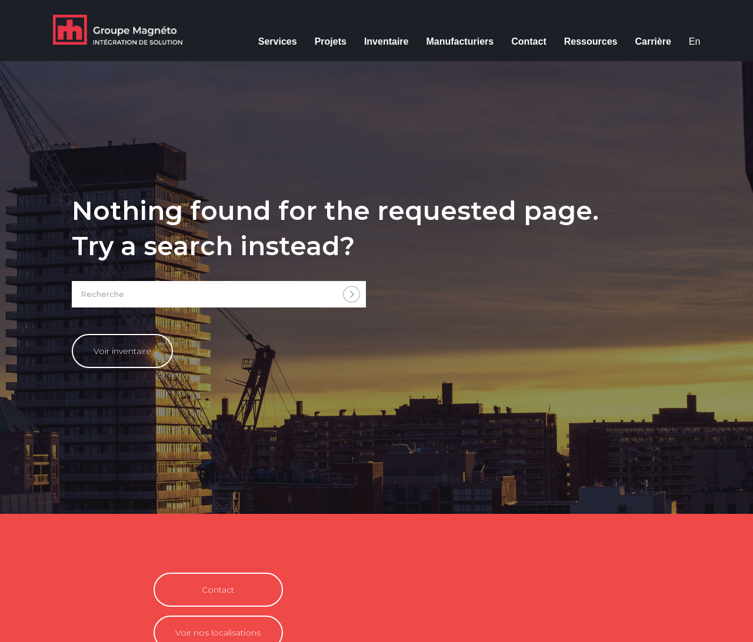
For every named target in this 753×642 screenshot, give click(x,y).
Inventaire (386, 41)
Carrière (653, 41)
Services (277, 41)
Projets (330, 41)
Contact (529, 41)
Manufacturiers (460, 41)
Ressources (591, 41)
